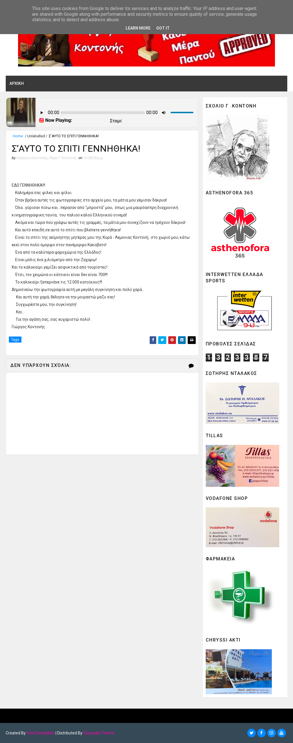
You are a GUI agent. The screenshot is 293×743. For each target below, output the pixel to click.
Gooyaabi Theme (98, 733)
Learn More (138, 28)
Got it (163, 28)
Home (18, 136)
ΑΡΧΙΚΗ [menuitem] (16, 83)
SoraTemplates (41, 733)
